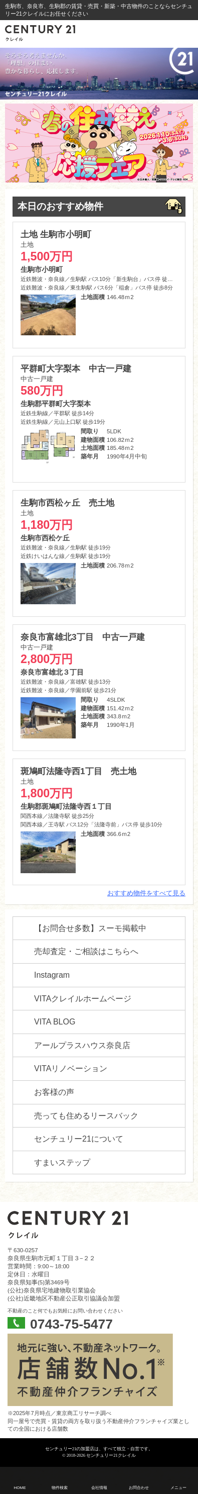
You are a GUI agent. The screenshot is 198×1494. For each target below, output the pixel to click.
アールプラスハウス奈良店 (82, 1045)
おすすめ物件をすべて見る (146, 893)
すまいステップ (62, 1162)
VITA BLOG (54, 1021)
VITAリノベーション (70, 1068)
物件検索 (60, 1487)
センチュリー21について (78, 1139)
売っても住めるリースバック (86, 1115)
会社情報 (99, 1487)
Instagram (52, 975)
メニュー (178, 1487)
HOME (20, 1487)
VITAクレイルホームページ (82, 998)
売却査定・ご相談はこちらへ (86, 951)
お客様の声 (54, 1092)
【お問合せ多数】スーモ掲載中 (90, 928)
